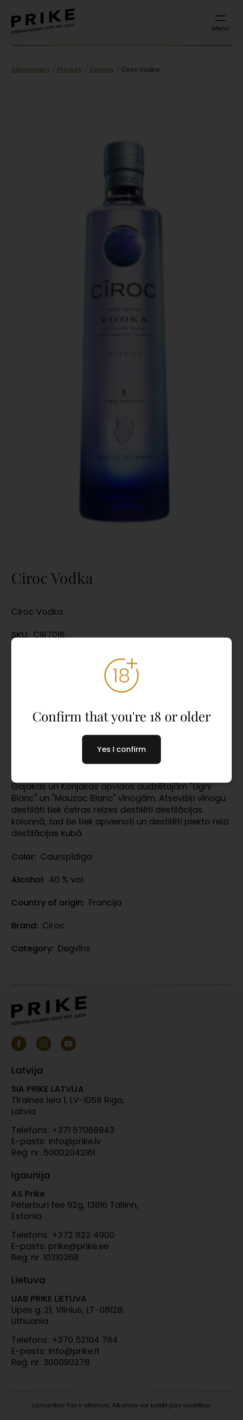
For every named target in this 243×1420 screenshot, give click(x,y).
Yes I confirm (121, 749)
